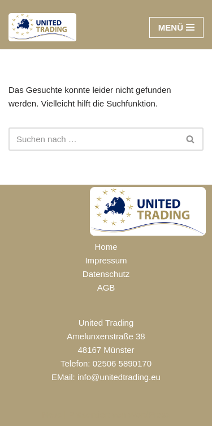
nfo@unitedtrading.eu (120, 377)
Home (105, 247)
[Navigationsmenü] (176, 27)
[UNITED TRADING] (42, 27)
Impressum (106, 260)
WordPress (149, 414)
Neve (52, 414)
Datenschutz (106, 274)
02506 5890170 (122, 363)
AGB (106, 287)
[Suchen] (93, 139)
